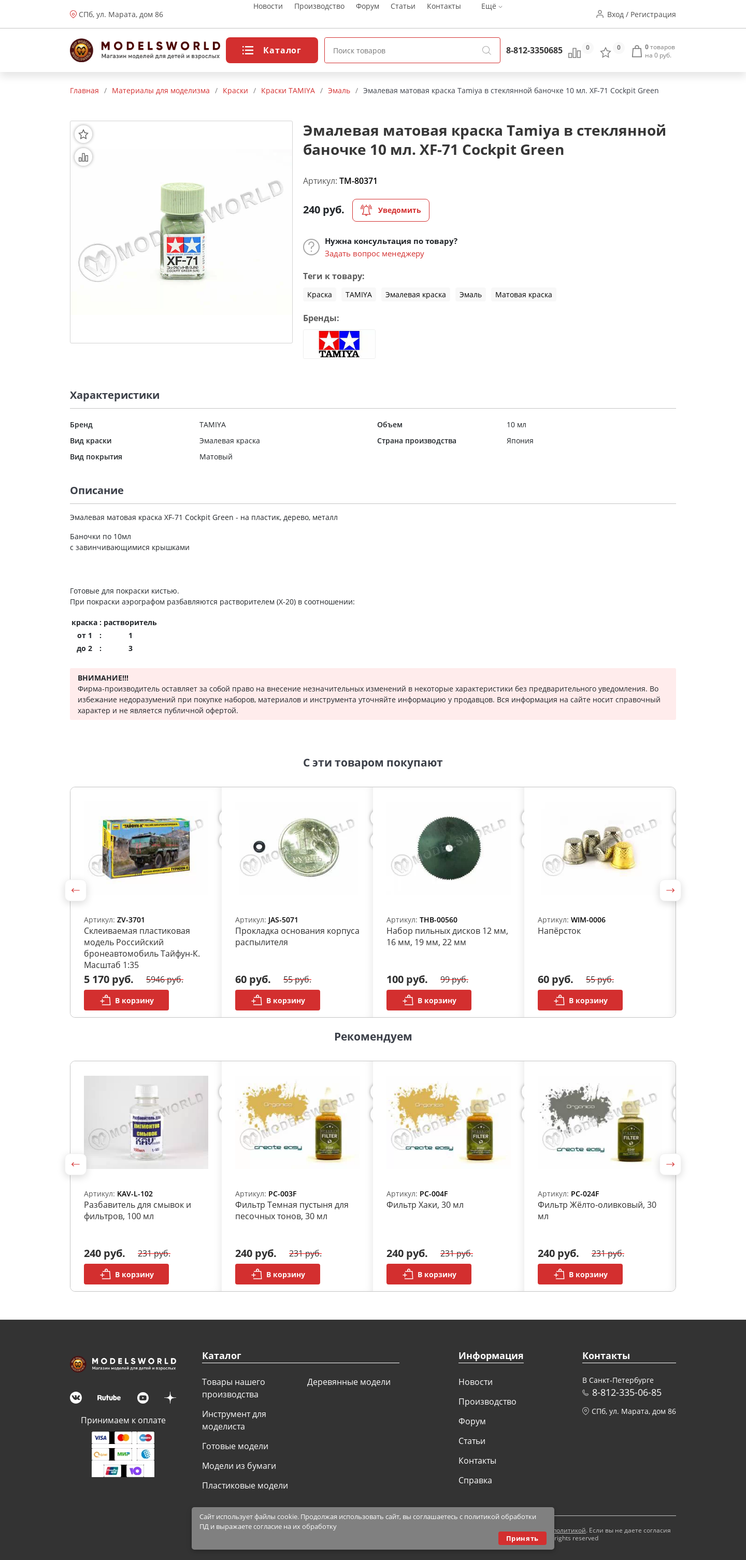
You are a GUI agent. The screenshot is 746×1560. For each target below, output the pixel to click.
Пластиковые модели (245, 1485)
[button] (76, 890)
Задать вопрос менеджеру (374, 253)
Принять (522, 1538)
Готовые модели (235, 1446)
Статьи (403, 14)
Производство (319, 14)
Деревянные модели (349, 1382)
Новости (268, 14)
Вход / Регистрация (641, 14)
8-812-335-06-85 (627, 1392)
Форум (367, 14)
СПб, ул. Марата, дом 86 (121, 14)
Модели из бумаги (239, 1465)
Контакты (444, 14)
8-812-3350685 (534, 50)
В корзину (126, 1000)
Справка (475, 1480)
